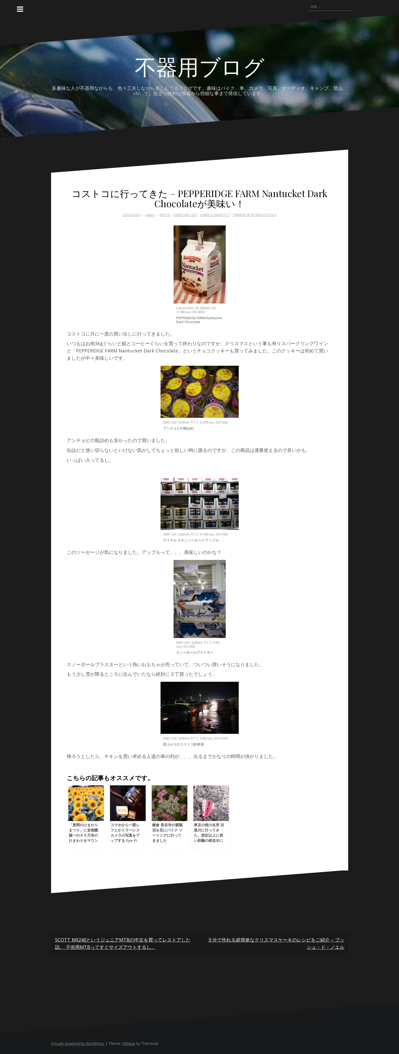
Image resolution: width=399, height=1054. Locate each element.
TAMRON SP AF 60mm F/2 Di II (254, 215)
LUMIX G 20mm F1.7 (215, 215)
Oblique (128, 1043)
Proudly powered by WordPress (77, 1043)
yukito (149, 215)
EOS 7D (164, 215)
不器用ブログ (200, 66)
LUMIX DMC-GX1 (185, 215)
